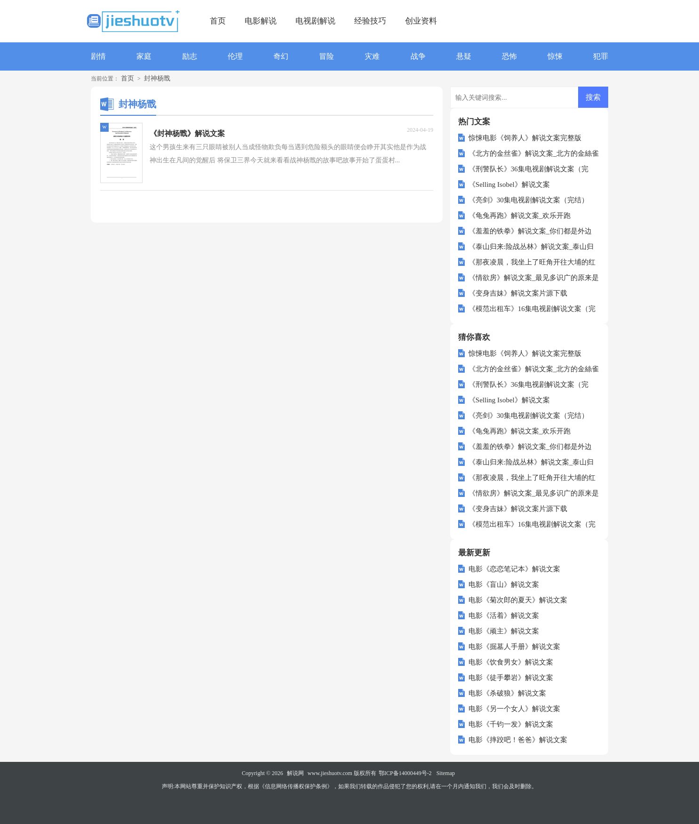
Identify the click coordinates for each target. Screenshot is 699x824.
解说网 (295, 773)
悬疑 (463, 56)
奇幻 (280, 56)
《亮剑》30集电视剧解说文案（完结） (528, 200)
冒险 (326, 56)
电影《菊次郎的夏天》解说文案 (518, 600)
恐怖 (509, 56)
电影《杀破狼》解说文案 (507, 693)
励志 (189, 56)
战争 (418, 56)
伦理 (235, 56)
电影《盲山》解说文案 (504, 584)
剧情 (98, 56)
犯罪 (600, 56)
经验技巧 (370, 20)
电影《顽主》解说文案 (504, 631)
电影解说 (261, 20)
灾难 (372, 56)
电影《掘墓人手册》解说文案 (514, 646)
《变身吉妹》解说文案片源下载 (518, 293)
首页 (218, 20)
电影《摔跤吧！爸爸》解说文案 (518, 740)
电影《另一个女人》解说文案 (514, 708)
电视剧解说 (315, 20)
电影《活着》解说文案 (504, 615)
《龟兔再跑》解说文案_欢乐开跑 (520, 215)
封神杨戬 (157, 78)
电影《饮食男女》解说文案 (511, 662)
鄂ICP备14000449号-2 (405, 773)
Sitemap (446, 773)
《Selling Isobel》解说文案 (509, 184)
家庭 (143, 56)
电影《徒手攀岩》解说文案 (511, 677)
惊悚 (555, 56)
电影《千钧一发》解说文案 (511, 724)
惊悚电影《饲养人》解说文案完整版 (525, 138)
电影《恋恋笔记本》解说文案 (514, 569)
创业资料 (421, 20)
